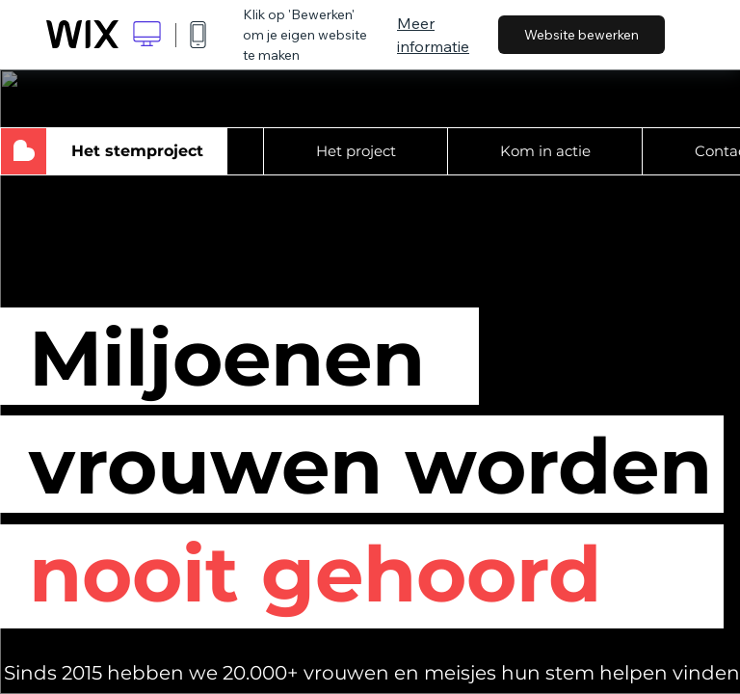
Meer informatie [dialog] (433, 34)
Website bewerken (581, 34)
